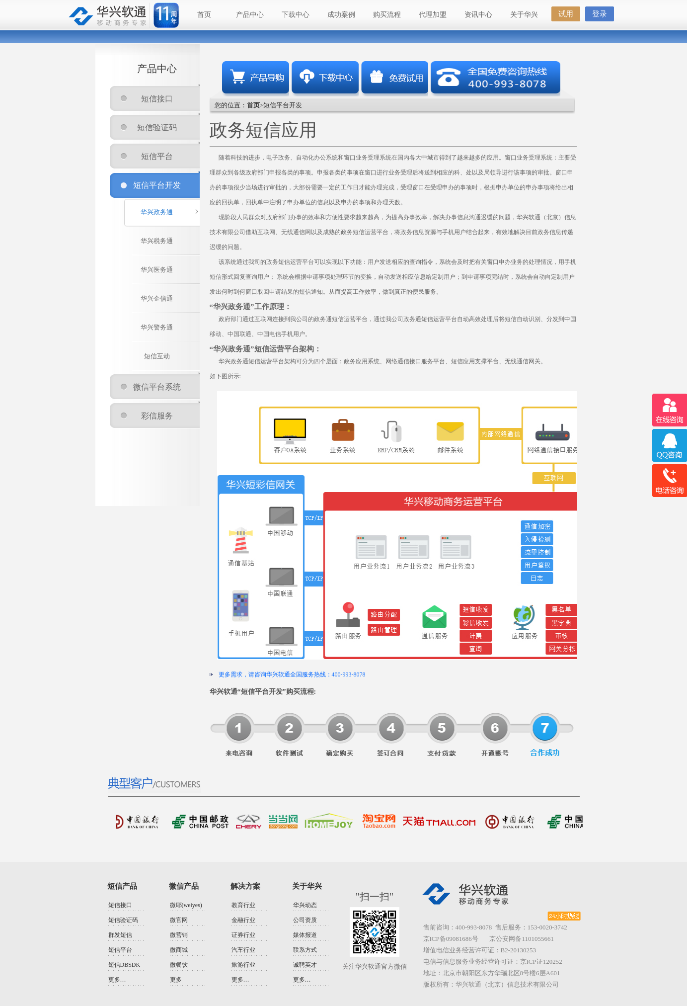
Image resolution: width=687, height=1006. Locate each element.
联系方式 (305, 949)
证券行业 (243, 934)
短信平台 (157, 156)
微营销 (179, 934)
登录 (599, 14)
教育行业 (243, 905)
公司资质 (305, 920)
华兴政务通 (157, 212)
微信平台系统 (157, 387)
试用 (565, 14)
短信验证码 (157, 127)
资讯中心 (478, 14)
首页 (204, 14)
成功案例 (341, 14)
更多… (117, 979)
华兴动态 (305, 905)
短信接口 (157, 98)
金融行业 (243, 920)
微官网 (179, 920)
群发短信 (120, 934)
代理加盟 (433, 14)
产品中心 (250, 14)
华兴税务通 (157, 241)
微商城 (179, 949)
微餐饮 (179, 964)
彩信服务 (157, 416)
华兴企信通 (157, 298)
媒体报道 (305, 934)
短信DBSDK (124, 964)
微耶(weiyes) (186, 905)
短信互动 (157, 356)
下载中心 (295, 14)
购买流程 (387, 14)
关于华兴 (524, 14)
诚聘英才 (305, 964)
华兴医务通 (157, 269)
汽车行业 (243, 949)
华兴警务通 (157, 327)
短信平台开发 (157, 185)
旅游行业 (243, 964)
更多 (176, 979)
